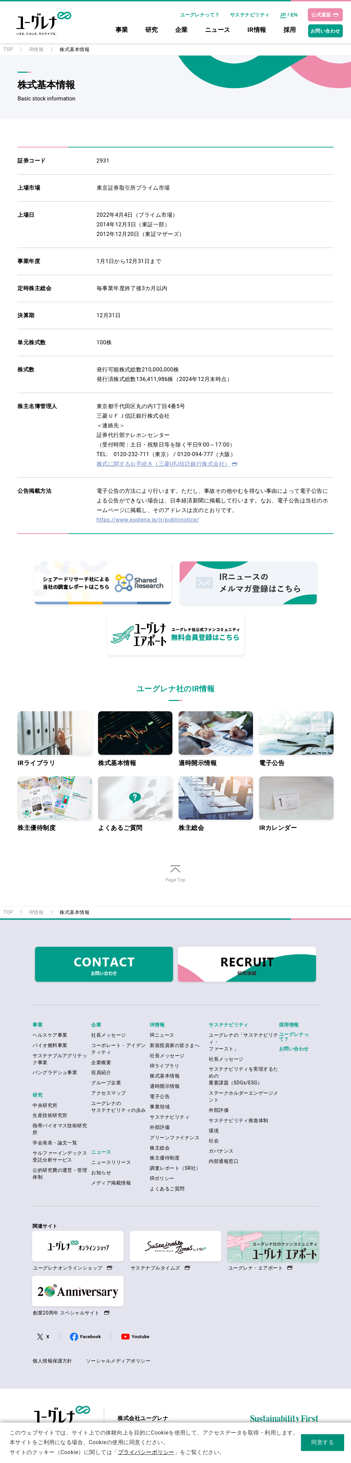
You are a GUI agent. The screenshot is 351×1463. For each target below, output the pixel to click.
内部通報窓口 (224, 1161)
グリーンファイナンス (174, 1137)
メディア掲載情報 (111, 1183)
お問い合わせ (325, 31)
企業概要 (101, 1062)
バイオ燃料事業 (50, 1045)
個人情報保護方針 (52, 1361)
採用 (289, 30)
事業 (122, 30)
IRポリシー (162, 1178)
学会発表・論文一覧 (55, 1142)
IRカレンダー (296, 803)
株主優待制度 (54, 803)
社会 (214, 1140)
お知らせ (101, 1172)
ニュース (217, 30)
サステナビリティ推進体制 (238, 1120)
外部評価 (160, 1127)
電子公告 (296, 738)
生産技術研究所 (50, 1115)
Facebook (90, 1336)
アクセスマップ (108, 1093)
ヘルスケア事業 (50, 1035)
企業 (181, 30)
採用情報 (289, 1024)
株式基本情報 (135, 738)
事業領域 (160, 1106)
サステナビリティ (250, 14)
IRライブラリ (54, 738)
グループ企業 (106, 1082)
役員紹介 (101, 1072)
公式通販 (321, 14)
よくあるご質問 (135, 803)
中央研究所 (45, 1105)
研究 (151, 30)
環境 (214, 1130)
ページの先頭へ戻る (175, 882)
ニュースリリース (111, 1162)
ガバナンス (221, 1151)
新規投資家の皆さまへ (174, 1045)
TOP (8, 49)
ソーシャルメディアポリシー (118, 1361)
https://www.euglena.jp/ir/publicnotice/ (148, 519)
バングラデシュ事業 (55, 1072)
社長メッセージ (108, 1035)
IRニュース (162, 1035)
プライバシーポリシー (146, 1452)
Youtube (140, 1336)
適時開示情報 (216, 738)
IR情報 (256, 30)
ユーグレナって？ (200, 14)
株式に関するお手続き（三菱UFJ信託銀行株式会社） (163, 464)
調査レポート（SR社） (175, 1168)
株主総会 (216, 803)
